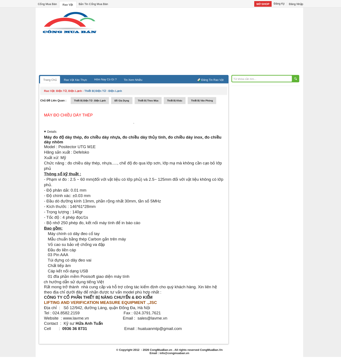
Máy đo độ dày (58, 137)
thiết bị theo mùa (148, 100)
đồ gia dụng (121, 100)
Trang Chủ (50, 79)
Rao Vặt (68, 4)
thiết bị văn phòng (202, 100)
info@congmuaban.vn (174, 353)
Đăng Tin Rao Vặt (212, 79)
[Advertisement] (207, 42)
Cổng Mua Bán (47, 4)
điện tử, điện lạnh (69, 91)
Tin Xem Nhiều (133, 79)
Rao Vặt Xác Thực (75, 79)
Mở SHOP (262, 4)
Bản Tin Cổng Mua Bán (93, 4)
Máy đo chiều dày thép (68, 115)
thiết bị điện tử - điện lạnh (90, 100)
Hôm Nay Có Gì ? (105, 79)
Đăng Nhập (296, 4)
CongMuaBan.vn (161, 349)
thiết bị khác (174, 100)
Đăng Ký (279, 3)
